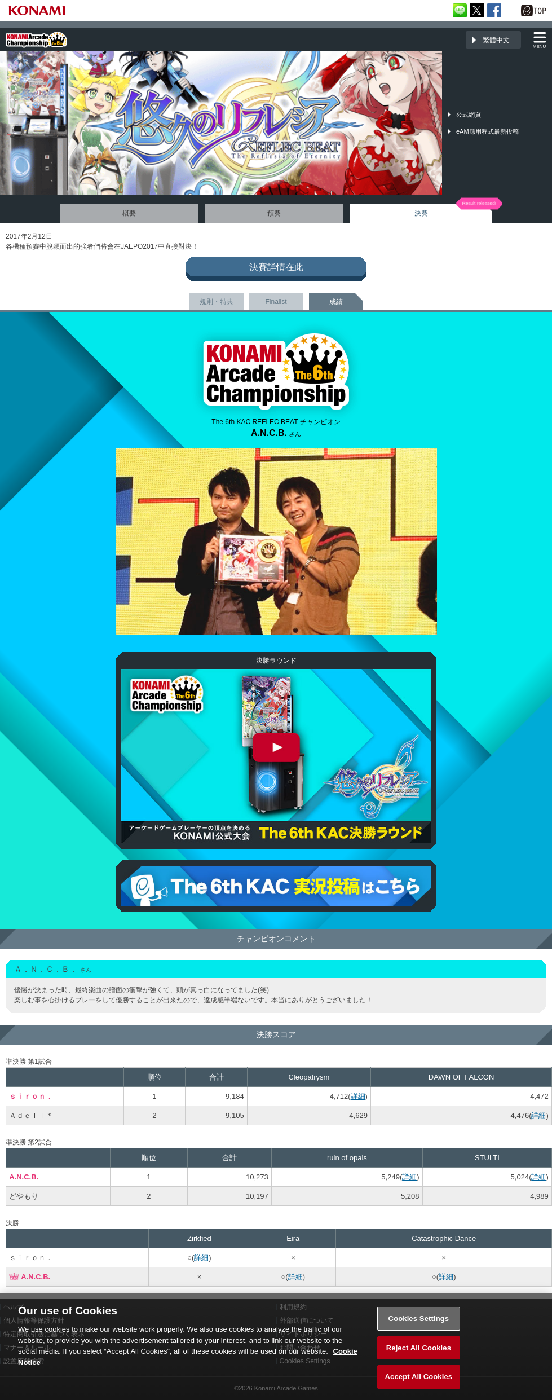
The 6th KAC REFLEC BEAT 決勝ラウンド (276, 756)
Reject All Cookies (418, 1348)
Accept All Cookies (419, 1377)
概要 (129, 213)
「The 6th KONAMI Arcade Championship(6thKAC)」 (36, 40)
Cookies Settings (418, 1319)
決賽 (421, 213)
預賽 (274, 213)
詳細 (358, 1096)
